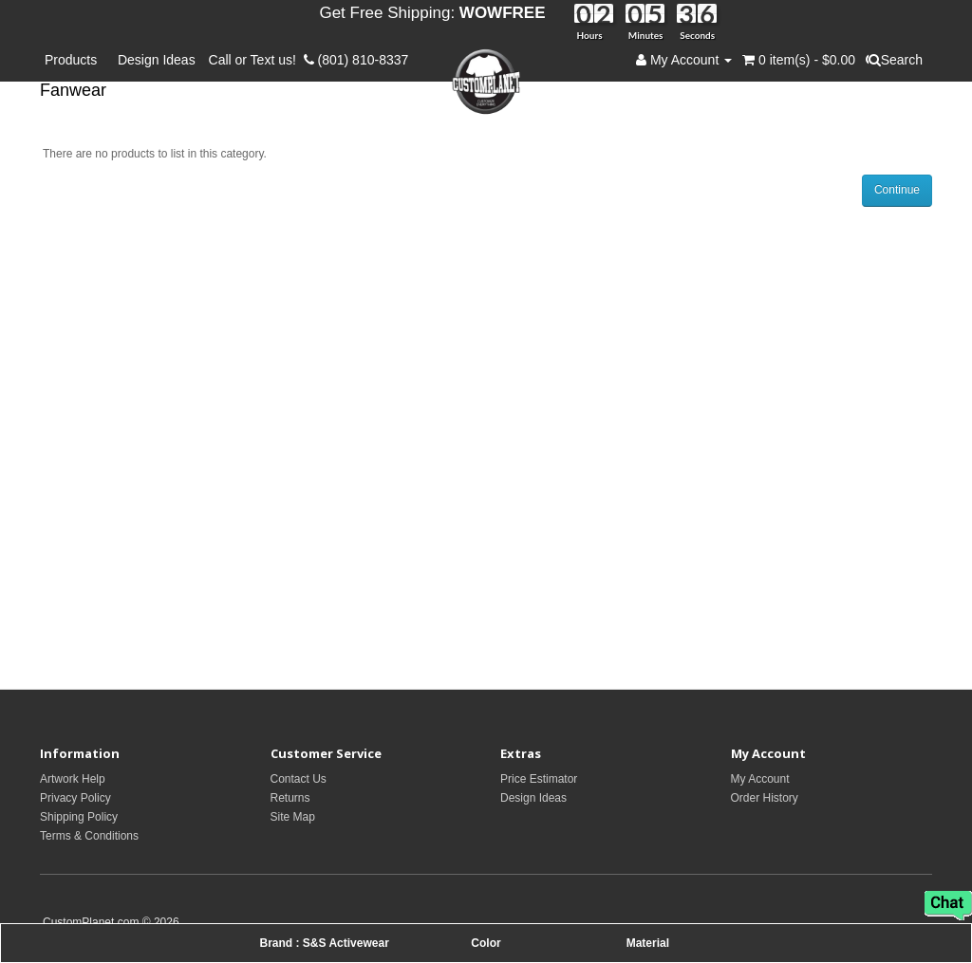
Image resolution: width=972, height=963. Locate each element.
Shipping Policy (79, 817)
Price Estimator (538, 779)
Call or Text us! (256, 59)
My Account (760, 779)
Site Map (293, 817)
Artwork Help (72, 779)
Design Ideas (157, 59)
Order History (764, 798)
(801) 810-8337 (356, 59)
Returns (290, 798)
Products (74, 59)
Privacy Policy (75, 798)
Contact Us (299, 779)
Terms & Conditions (89, 836)
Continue (897, 189)
